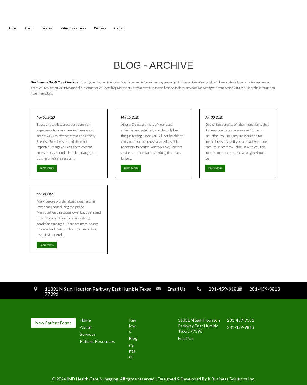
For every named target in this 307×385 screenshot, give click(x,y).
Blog (133, 338)
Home (12, 28)
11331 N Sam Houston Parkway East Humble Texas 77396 (199, 325)
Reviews (100, 28)
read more (47, 168)
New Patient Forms (53, 322)
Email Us (186, 338)
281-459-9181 (240, 320)
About (28, 28)
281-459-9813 (240, 327)
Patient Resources (73, 28)
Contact (119, 28)
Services (46, 28)
